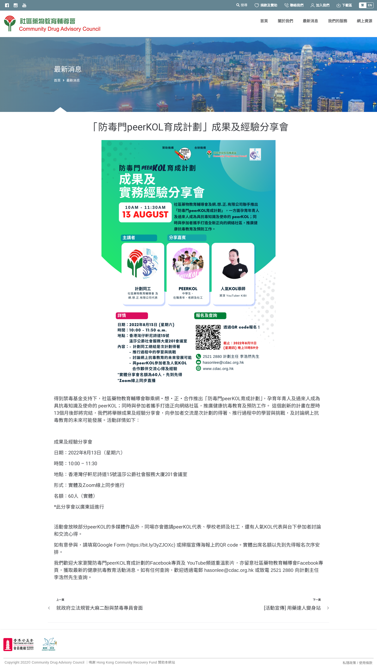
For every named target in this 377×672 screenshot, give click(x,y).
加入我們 (320, 5)
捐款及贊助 (266, 5)
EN (370, 5)
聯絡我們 (293, 5)
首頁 (57, 80)
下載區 (344, 5)
